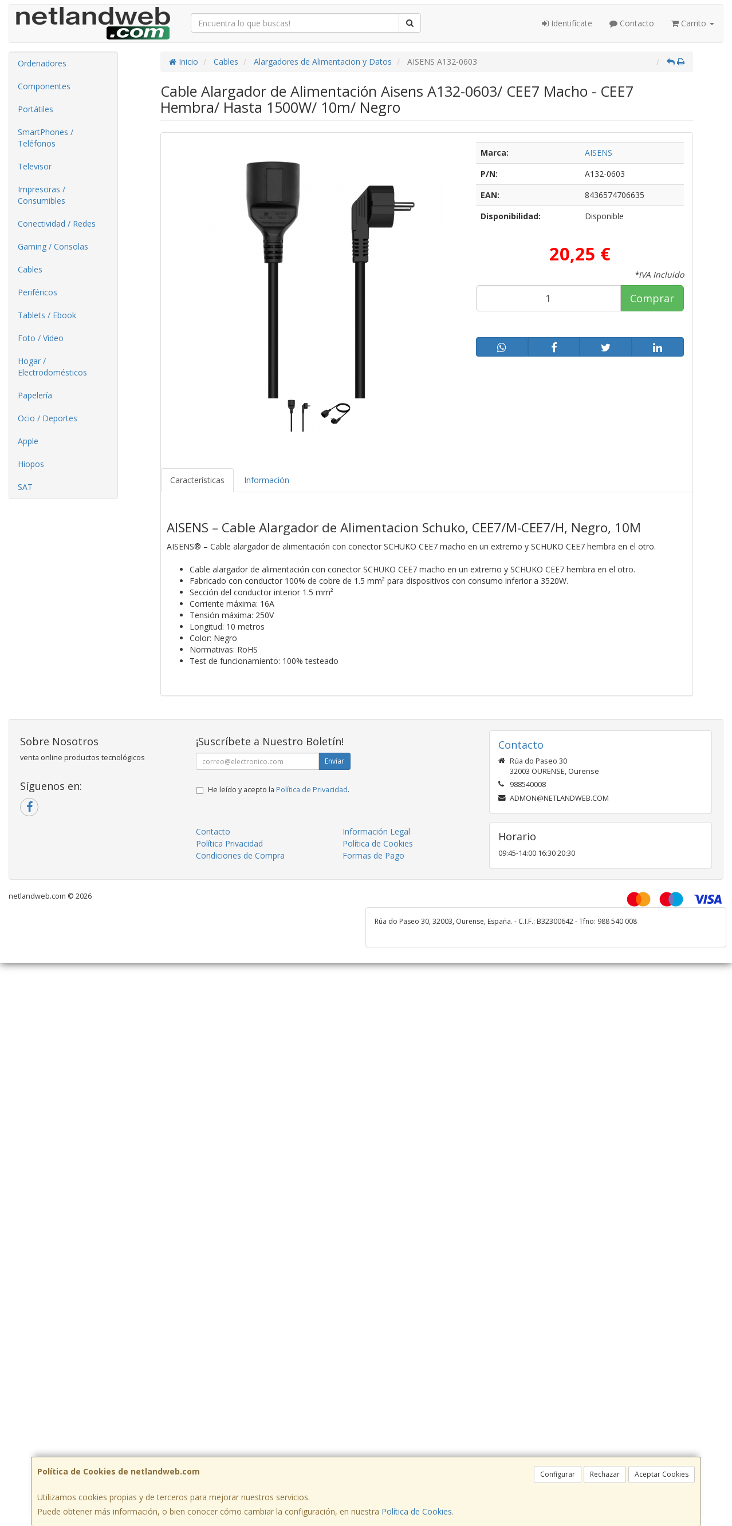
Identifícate (567, 23)
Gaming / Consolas (53, 246)
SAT (25, 486)
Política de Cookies (416, 1511)
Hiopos (31, 463)
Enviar (334, 761)
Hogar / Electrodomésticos (52, 366)
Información (266, 480)
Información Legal (376, 831)
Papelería (35, 395)
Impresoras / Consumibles (41, 195)
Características (197, 480)
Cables (30, 269)
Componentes (44, 86)
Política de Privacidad (312, 789)
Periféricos (37, 292)
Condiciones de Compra (240, 855)
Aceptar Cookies (661, 1474)
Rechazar (605, 1474)
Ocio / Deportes (47, 418)
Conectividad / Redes (57, 223)
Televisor (35, 166)
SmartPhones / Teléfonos (45, 137)
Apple (28, 441)
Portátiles (35, 109)
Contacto (631, 23)
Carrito (692, 23)
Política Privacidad (229, 843)
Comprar (652, 298)
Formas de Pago (373, 855)
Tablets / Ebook (47, 315)
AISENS (598, 152)
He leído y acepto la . (278, 789)
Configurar (557, 1474)
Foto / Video (41, 338)
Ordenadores (42, 63)
